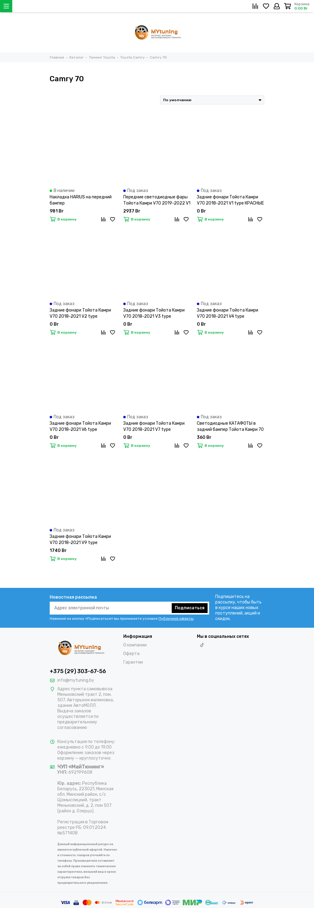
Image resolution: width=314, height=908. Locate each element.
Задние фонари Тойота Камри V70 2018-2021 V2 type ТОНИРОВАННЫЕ (80, 314)
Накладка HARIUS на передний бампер (81, 200)
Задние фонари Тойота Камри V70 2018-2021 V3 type (154, 313)
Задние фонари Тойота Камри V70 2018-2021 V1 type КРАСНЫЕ (230, 200)
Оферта (131, 653)
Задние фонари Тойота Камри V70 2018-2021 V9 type (80, 539)
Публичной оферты (176, 618)
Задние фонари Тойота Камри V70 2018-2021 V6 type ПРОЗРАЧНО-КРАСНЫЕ (80, 427)
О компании (135, 645)
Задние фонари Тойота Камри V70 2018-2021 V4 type (227, 313)
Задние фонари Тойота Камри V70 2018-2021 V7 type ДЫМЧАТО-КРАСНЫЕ (154, 427)
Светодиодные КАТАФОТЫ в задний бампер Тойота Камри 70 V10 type (230, 427)
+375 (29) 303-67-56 (78, 671)
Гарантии (133, 662)
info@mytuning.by (75, 680)
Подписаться (190, 608)
